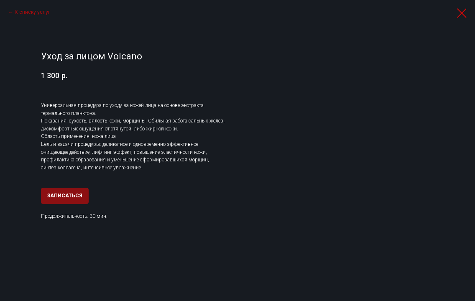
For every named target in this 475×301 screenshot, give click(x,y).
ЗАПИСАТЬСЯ (64, 196)
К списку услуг (32, 12)
